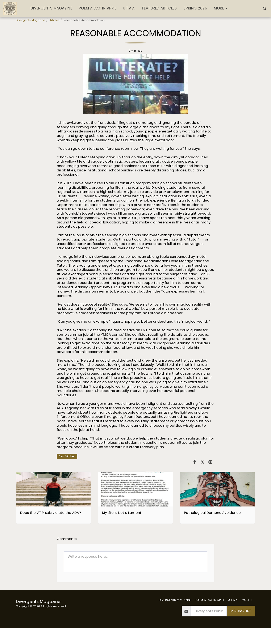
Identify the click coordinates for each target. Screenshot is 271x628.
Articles (54, 20)
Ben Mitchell (67, 456)
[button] (264, 8)
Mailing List (240, 610)
